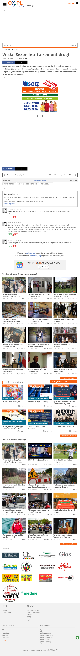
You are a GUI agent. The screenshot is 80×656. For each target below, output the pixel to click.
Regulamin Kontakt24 (46, 643)
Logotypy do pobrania (33, 610)
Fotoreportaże (6, 633)
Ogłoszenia (5, 635)
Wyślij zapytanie (31, 620)
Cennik (29, 616)
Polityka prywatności (45, 632)
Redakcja (4, 610)
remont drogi (9, 184)
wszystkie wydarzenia (69, 436)
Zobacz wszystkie (68, 378)
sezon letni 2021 (32, 184)
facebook (8, 62)
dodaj (60, 382)
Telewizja (12, 49)
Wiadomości (5, 630)
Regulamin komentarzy (46, 635)
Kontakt (29, 618)
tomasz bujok (46, 184)
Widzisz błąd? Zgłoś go (40, 180)
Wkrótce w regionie (14, 382)
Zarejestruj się (35, 255)
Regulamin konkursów (46, 641)
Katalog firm (5, 637)
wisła (20, 184)
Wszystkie (39, 45)
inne (17, 49)
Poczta (4, 640)
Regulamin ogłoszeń (45, 633)
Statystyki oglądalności (33, 612)
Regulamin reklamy (45, 639)
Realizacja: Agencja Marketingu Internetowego (40, 650)
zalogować (30, 253)
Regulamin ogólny (45, 630)
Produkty (29, 614)
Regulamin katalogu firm (46, 637)
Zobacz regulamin (9, 204)
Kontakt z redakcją (7, 612)
